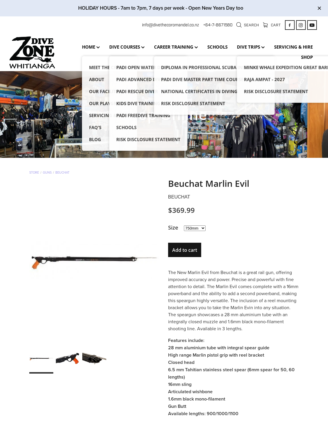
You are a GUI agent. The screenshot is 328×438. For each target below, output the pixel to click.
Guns (47, 172)
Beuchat (62, 172)
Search (247, 25)
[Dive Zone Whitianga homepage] (40, 52)
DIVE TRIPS (251, 47)
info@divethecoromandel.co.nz (170, 25)
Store (34, 172)
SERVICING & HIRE (293, 47)
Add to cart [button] (184, 250)
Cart (272, 25)
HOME (91, 47)
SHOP (307, 57)
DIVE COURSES (127, 47)
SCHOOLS (217, 47)
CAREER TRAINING (176, 47)
